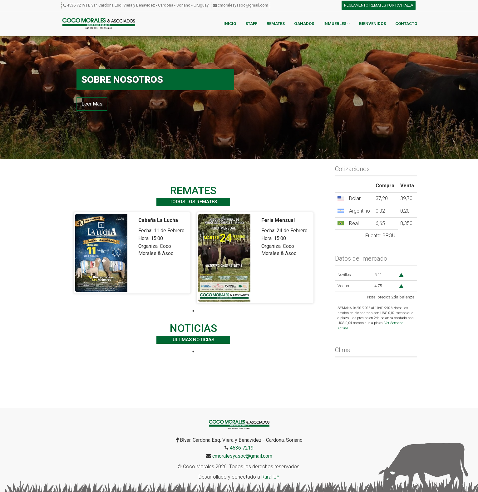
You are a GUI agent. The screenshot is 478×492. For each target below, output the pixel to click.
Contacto (406, 23)
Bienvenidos (372, 23)
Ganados (304, 23)
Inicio (230, 23)
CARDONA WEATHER (376, 384)
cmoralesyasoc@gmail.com (243, 5)
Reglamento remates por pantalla (378, 5)
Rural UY (270, 477)
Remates (276, 23)
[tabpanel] (132, 253)
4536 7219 (76, 5)
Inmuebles (336, 23)
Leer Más (91, 104)
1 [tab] (193, 311)
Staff (251, 23)
